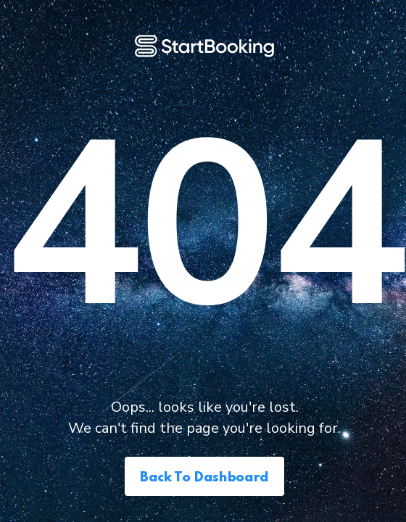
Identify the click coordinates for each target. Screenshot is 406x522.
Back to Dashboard (204, 477)
